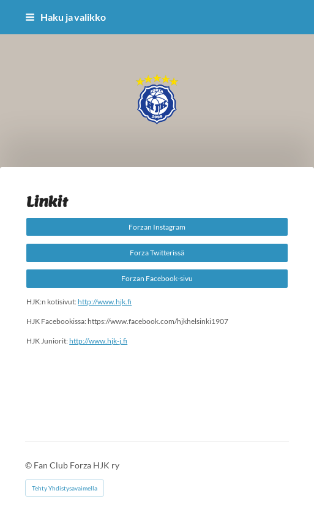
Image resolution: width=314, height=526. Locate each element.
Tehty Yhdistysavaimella (64, 488)
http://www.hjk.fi (105, 301)
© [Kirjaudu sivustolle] (29, 465)
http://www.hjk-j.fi (98, 340)
